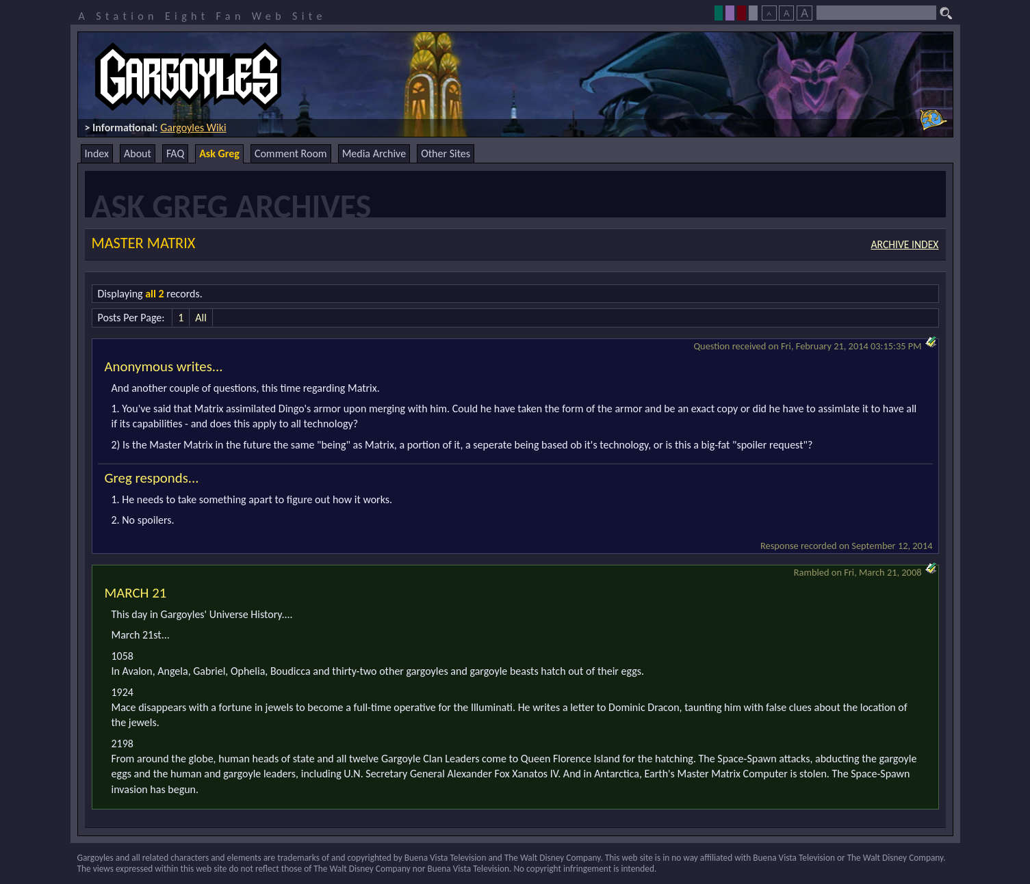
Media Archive (374, 153)
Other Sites (445, 153)
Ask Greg (219, 153)
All (201, 317)
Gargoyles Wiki (193, 127)
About (137, 153)
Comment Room (291, 153)
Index (97, 153)
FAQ (175, 153)
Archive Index (905, 244)
